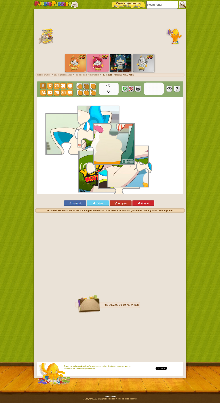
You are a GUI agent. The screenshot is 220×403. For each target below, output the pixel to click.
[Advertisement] (110, 31)
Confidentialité (110, 397)
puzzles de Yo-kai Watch (124, 304)
